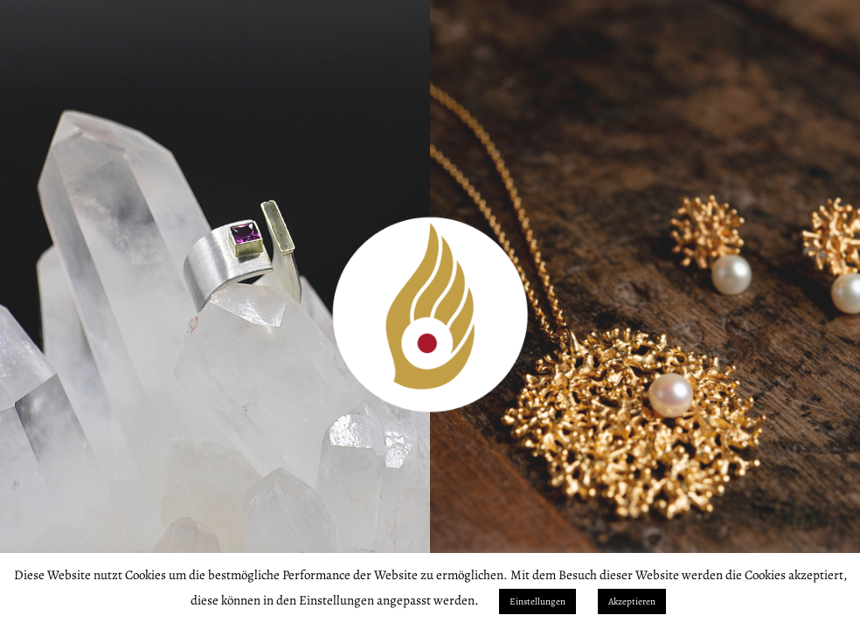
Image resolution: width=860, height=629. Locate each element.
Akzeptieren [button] (631, 601)
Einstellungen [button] (537, 601)
